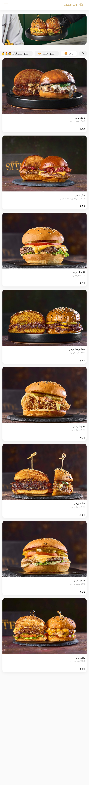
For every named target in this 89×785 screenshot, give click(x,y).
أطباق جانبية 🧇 (46, 53)
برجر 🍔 (68, 53)
